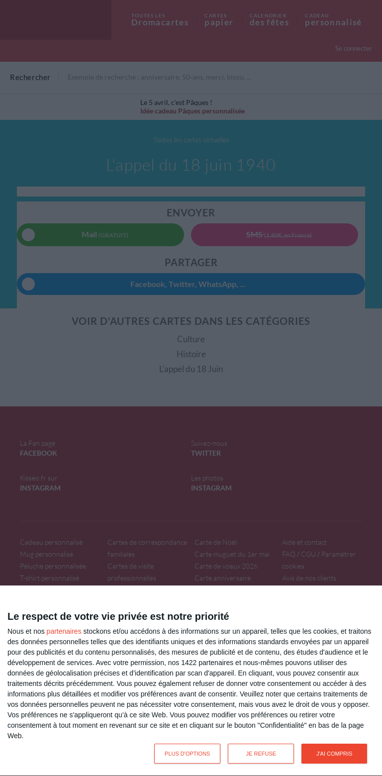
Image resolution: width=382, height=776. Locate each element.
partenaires (64, 631)
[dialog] (191, 681)
